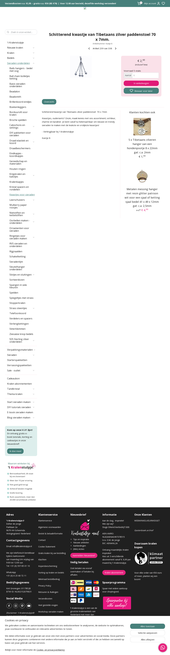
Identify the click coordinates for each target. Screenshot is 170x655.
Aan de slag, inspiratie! (113, 520)
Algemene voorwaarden (49, 527)
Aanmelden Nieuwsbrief (84, 555)
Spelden (13, 292)
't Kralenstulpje (15, 42)
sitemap (95, 650)
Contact (42, 540)
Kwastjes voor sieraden (22, 194)
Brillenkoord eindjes (20, 101)
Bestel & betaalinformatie (50, 533)
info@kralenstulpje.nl (22, 546)
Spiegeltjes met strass (21, 297)
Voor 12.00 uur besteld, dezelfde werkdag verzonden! (88, 3)
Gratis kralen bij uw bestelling (52, 553)
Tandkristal (21, 388)
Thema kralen (21, 394)
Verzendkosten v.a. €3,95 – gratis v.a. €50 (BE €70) (31, 3)
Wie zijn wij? (108, 523)
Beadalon (14, 91)
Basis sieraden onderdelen (17, 85)
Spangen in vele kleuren (18, 286)
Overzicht (49, 101)
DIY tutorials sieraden (21, 407)
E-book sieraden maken (20, 412)
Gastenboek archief (143, 530)
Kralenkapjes (16, 181)
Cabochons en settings (22, 126)
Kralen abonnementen (19, 383)
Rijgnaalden (15, 251)
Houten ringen (17, 169)
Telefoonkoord (17, 313)
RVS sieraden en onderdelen (18, 245)
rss (101, 650)
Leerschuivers (22, 199)
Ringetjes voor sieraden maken (22, 237)
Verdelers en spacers (20, 318)
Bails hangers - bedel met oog (20, 69)
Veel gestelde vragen (48, 605)
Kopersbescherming (47, 566)
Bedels (21, 58)
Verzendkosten (45, 598)
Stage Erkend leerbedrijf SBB (115, 527)
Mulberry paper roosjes (18, 206)
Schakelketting (17, 256)
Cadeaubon (13, 378)
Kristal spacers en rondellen (19, 188)
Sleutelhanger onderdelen (17, 268)
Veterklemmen (17, 328)
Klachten (42, 559)
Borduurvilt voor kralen (18, 113)
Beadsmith (15, 96)
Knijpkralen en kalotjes (22, 175)
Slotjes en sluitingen (22, 274)
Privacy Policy (44, 585)
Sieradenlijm (16, 261)
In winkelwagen (141, 83)
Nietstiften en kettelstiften (22, 214)
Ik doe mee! (15, 451)
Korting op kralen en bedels (51, 572)
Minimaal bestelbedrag (49, 579)
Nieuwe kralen (21, 47)
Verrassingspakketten (19, 365)
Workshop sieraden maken (50, 611)
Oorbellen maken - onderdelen (22, 222)
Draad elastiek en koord (22, 142)
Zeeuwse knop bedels (21, 334)
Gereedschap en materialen (18, 162)
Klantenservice (45, 520)
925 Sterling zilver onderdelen (22, 340)
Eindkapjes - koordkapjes (16, 155)
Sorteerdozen (16, 279)
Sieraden (21, 355)
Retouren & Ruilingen (48, 592)
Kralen (21, 52)
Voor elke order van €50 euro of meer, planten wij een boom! (148, 576)
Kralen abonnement (114, 572)
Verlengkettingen (19, 323)
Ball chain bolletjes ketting (19, 77)
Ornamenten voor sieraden (19, 229)
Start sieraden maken (21, 402)
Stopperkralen (17, 303)
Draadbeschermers (19, 148)
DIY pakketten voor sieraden (20, 134)
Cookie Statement (46, 546)
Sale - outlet (21, 370)
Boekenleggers (17, 107)
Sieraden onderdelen (21, 63)
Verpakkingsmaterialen (21, 349)
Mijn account (152, 3)
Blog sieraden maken (21, 417)
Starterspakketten (17, 360)
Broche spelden (17, 120)
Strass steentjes (22, 308)
